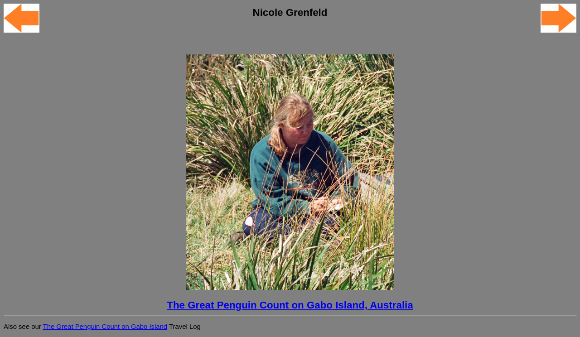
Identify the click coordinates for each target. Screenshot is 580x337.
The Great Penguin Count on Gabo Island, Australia (290, 305)
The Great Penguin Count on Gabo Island (105, 326)
